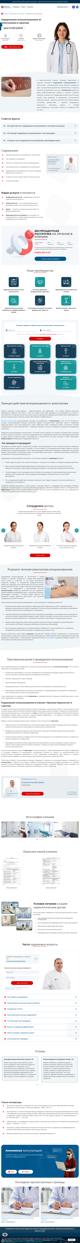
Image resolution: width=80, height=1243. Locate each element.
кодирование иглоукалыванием (64, 83)
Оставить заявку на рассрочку (50, 259)
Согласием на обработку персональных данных (24, 1240)
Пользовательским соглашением (43, 1240)
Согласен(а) (71, 1239)
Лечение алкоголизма (8, 421)
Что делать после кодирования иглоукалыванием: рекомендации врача (33, 140)
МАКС (11, 1172)
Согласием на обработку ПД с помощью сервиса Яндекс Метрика (27, 1241)
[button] (37, 839)
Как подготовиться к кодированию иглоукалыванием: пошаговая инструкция (36, 126)
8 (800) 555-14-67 (42, 252)
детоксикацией (49, 638)
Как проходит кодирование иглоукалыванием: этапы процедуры (31, 133)
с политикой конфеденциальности (48, 334)
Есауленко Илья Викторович (54, 179)
